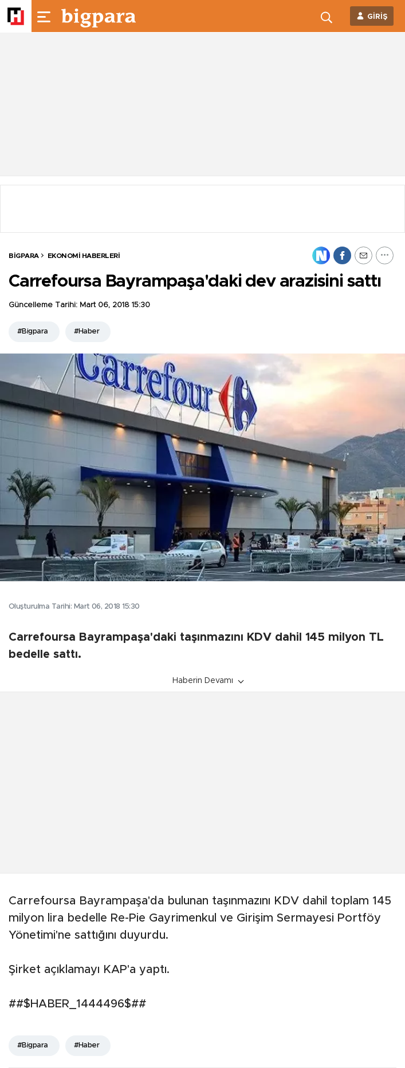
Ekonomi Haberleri (84, 255)
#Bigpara (32, 331)
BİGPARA (24, 255)
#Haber (87, 331)
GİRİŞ (377, 17)
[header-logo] (98, 16)
